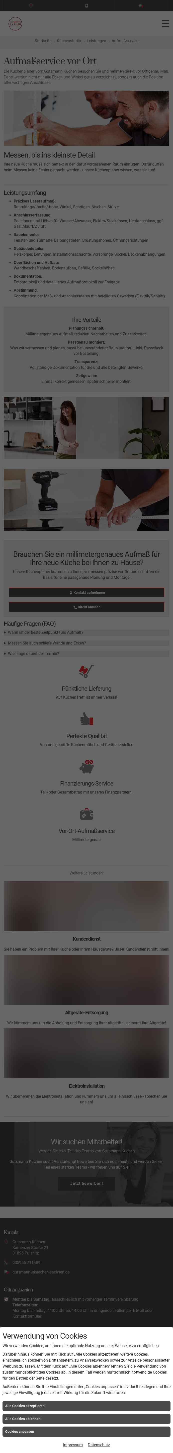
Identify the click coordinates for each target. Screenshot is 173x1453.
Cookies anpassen (19, 1432)
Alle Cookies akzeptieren (25, 1406)
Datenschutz (99, 1445)
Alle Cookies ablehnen (23, 1419)
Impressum (73, 1445)
